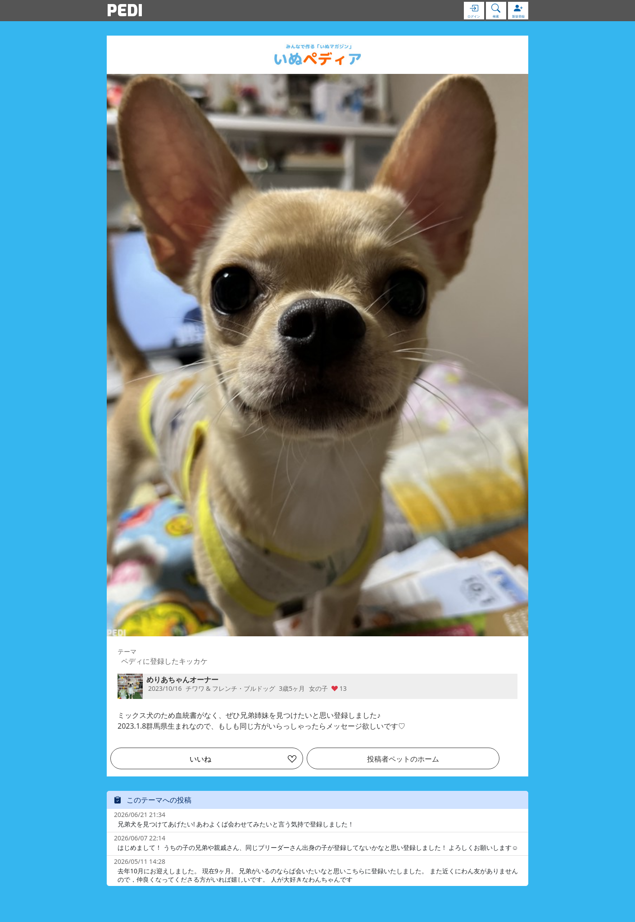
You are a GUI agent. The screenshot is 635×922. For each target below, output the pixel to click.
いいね (200, 759)
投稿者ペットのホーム (403, 759)
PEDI (125, 10)
